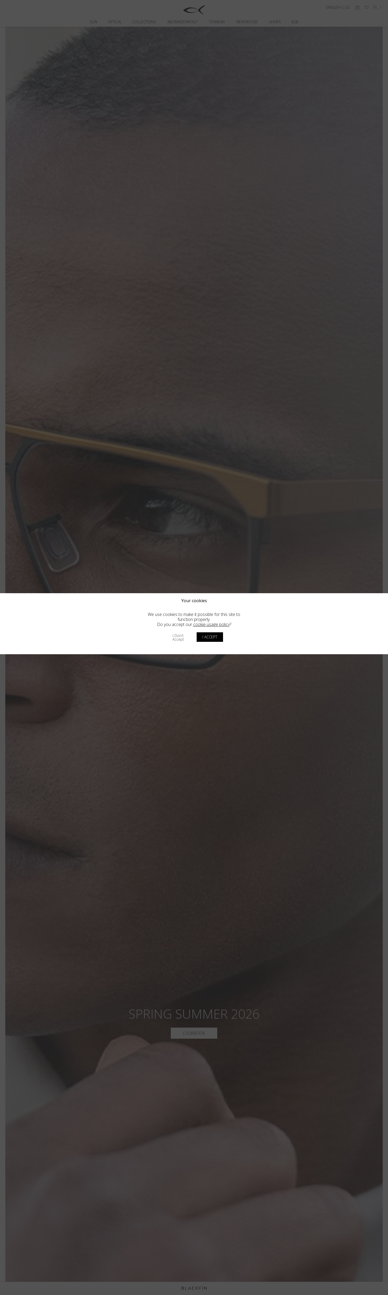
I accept (209, 636)
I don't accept (178, 637)
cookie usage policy (211, 624)
